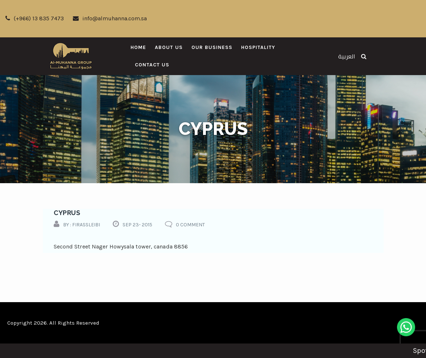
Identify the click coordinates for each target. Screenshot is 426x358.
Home (138, 47)
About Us (169, 47)
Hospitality (258, 47)
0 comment (190, 225)
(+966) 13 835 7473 (34, 18)
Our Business (211, 47)
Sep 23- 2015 (137, 225)
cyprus (67, 213)
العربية (346, 56)
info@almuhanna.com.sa (110, 18)
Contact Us (152, 65)
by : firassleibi (81, 225)
